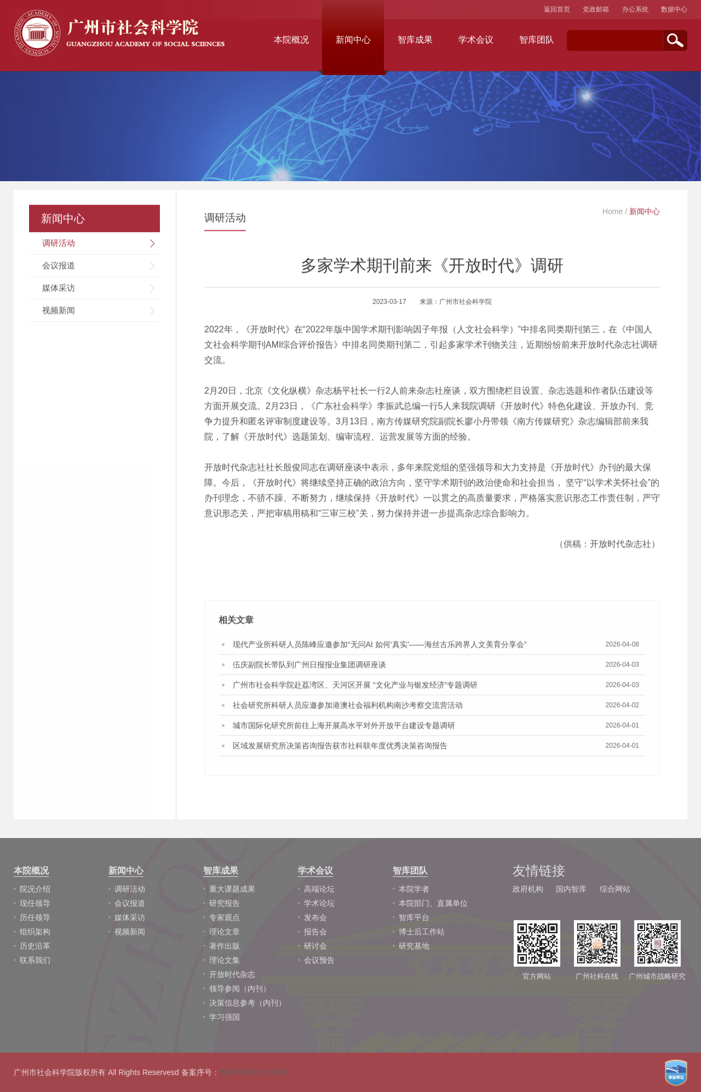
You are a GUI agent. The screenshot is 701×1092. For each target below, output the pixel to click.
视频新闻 (58, 312)
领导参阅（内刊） (240, 988)
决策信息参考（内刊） (247, 1002)
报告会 (315, 931)
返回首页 (557, 9)
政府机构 (528, 889)
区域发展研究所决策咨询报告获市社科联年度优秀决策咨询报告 (340, 747)
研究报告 (224, 903)
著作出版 (224, 945)
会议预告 (319, 960)
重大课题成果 (232, 889)
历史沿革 (35, 945)
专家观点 (224, 917)
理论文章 (224, 931)
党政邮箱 (596, 9)
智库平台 (414, 917)
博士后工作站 (422, 931)
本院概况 (291, 39)
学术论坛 (319, 903)
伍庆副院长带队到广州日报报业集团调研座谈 (309, 666)
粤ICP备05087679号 (255, 1072)
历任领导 (35, 917)
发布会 (315, 917)
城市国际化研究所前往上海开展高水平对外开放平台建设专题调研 (344, 727)
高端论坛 (319, 889)
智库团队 (536, 39)
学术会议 (475, 39)
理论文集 (224, 960)
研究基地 (414, 945)
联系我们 (35, 960)
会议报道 (58, 267)
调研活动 (58, 245)
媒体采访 (58, 289)
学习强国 (224, 1017)
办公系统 (635, 9)
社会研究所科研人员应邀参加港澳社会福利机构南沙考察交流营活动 (348, 707)
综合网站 (615, 889)
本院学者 (414, 889)
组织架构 (35, 931)
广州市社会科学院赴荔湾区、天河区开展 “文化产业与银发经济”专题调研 (355, 687)
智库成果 (415, 39)
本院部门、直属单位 (433, 903)
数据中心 (674, 9)
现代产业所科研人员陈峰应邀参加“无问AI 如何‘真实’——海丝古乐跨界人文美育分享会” (380, 646)
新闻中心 (353, 39)
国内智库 (571, 889)
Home (612, 213)
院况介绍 (35, 889)
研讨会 (315, 945)
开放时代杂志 (232, 974)
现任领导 (35, 903)
